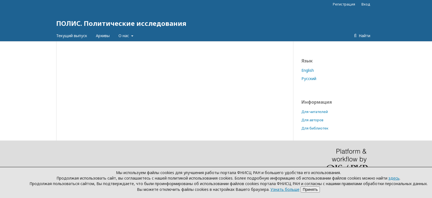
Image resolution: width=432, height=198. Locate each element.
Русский (308, 78)
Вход (365, 4)
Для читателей (314, 111)
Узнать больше (285, 189)
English (307, 70)
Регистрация (344, 4)
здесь (393, 178)
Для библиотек (314, 128)
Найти (364, 35)
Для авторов (312, 119)
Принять (310, 189)
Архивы (103, 35)
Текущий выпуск (71, 35)
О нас (124, 35)
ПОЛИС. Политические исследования (121, 23)
